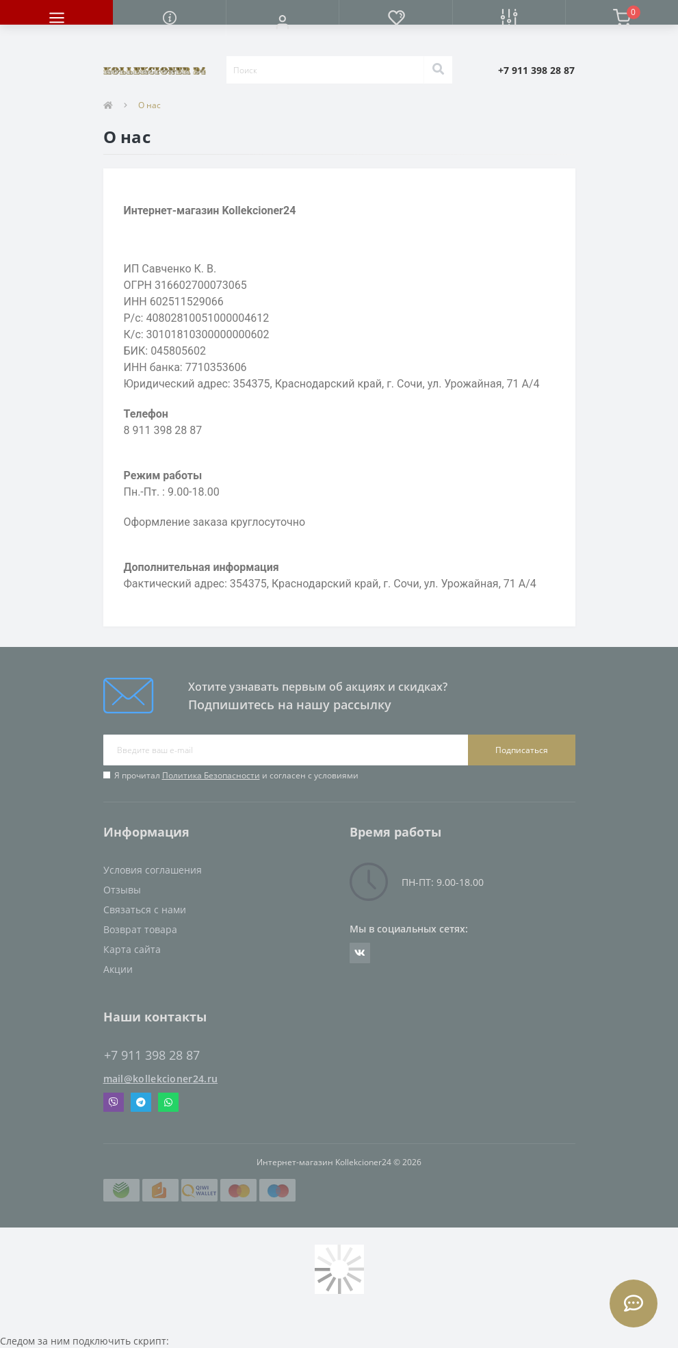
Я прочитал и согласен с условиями (236, 775)
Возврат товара (140, 929)
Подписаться (521, 750)
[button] (282, 22)
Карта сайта (132, 949)
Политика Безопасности (211, 775)
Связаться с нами (144, 909)
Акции (118, 969)
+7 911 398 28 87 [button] (152, 1055)
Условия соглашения (152, 869)
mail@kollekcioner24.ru (160, 1078)
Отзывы (122, 889)
